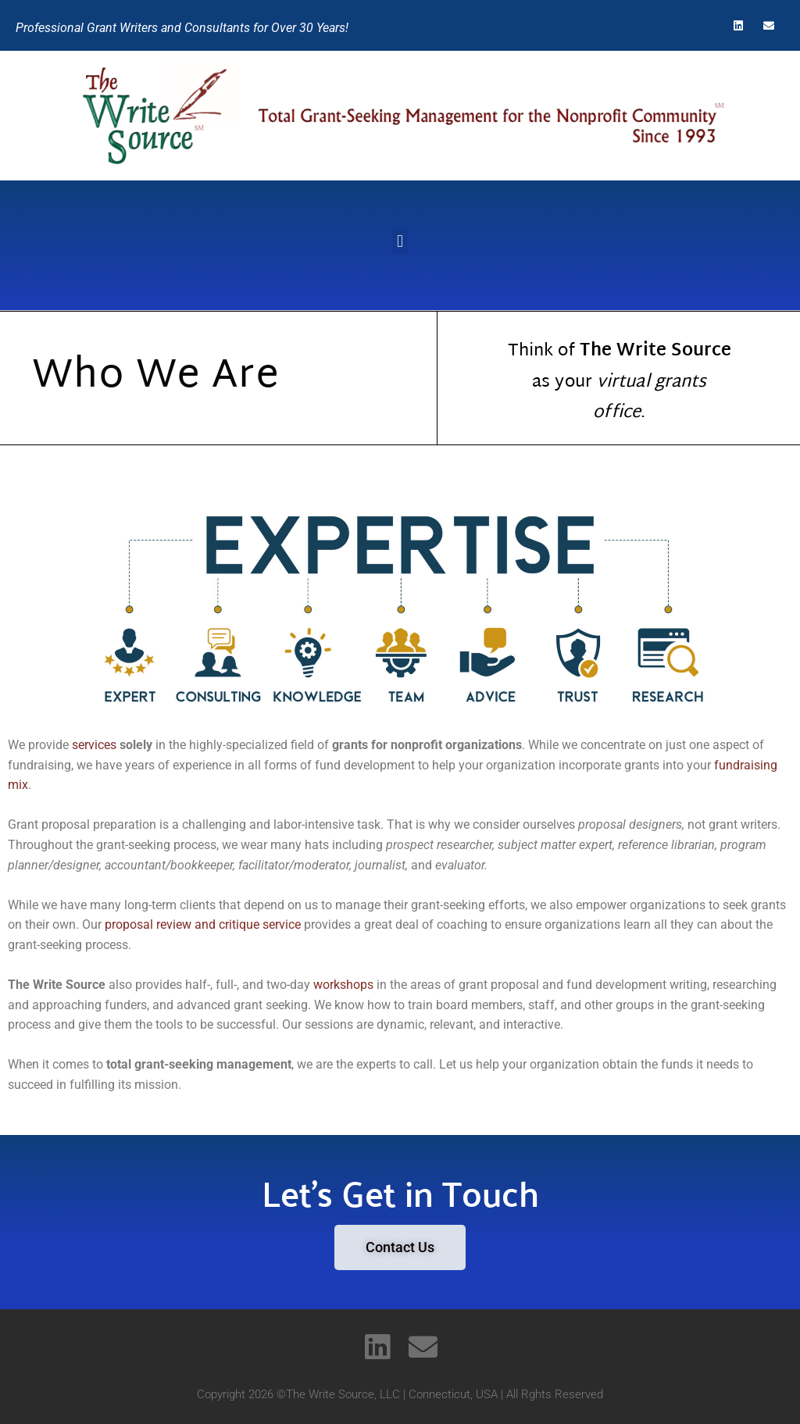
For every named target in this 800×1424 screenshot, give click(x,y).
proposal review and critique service (203, 924)
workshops (343, 984)
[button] (399, 242)
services (94, 744)
